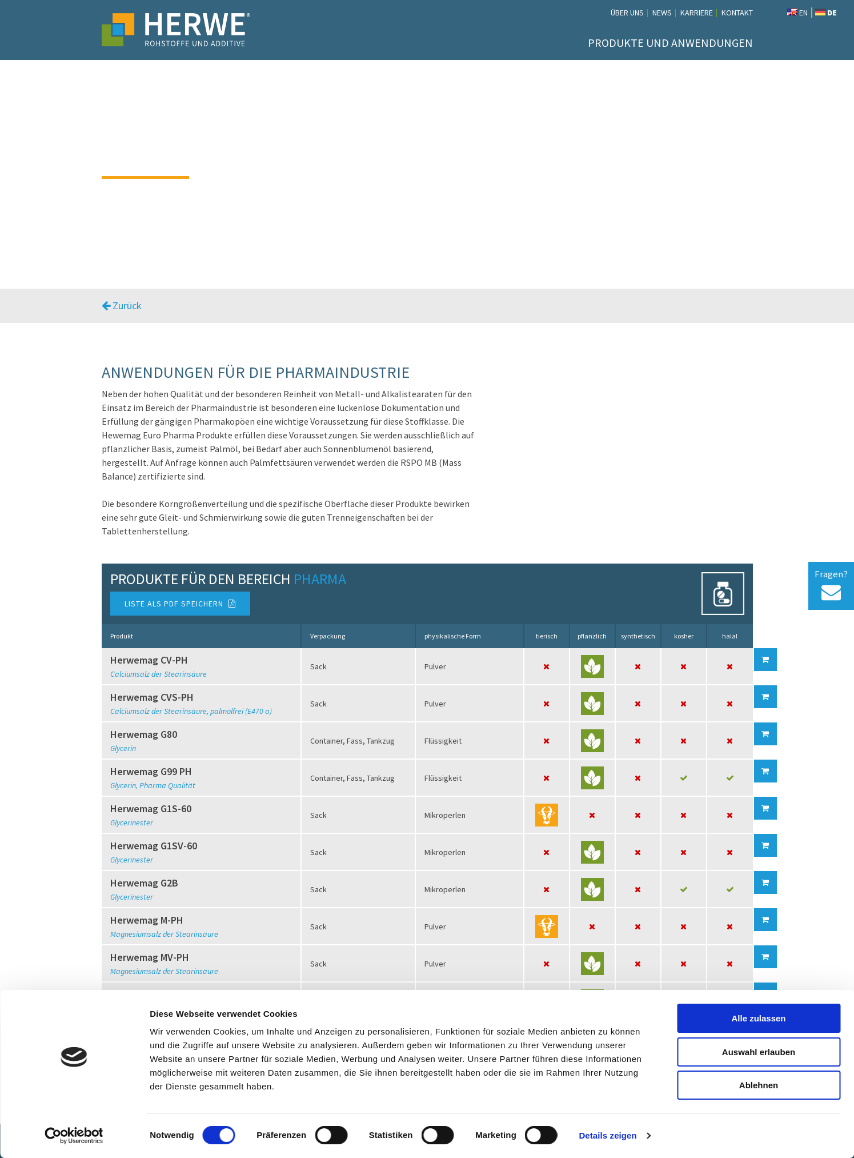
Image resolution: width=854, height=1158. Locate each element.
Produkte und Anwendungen (670, 42)
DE (826, 12)
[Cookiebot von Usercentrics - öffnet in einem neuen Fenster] (74, 1135)
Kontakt (737, 12)
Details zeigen (607, 1135)
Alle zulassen (758, 1018)
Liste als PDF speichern (180, 603)
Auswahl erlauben (758, 1052)
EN (797, 12)
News (662, 12)
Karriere (696, 12)
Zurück (122, 305)
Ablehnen (758, 1085)
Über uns (627, 12)
